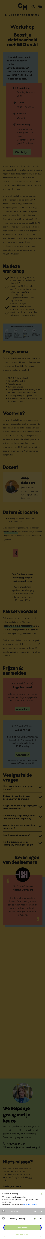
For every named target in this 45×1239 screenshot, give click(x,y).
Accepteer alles (22, 1227)
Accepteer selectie (22, 1234)
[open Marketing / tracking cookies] (41, 1219)
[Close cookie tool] (42, 1193)
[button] (24, 1211)
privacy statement (30, 1204)
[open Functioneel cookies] (41, 1211)
